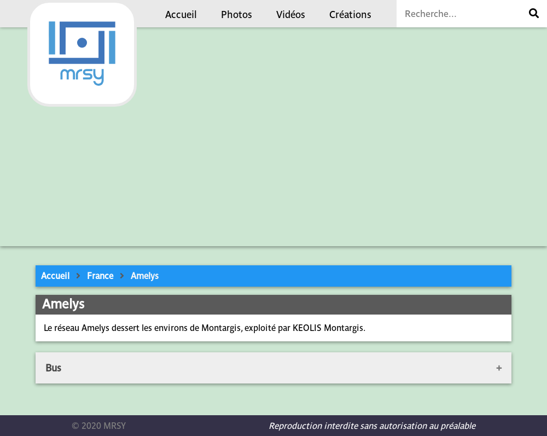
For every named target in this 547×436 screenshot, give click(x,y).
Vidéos (290, 14)
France (100, 276)
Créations (350, 14)
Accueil (181, 14)
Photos (236, 14)
